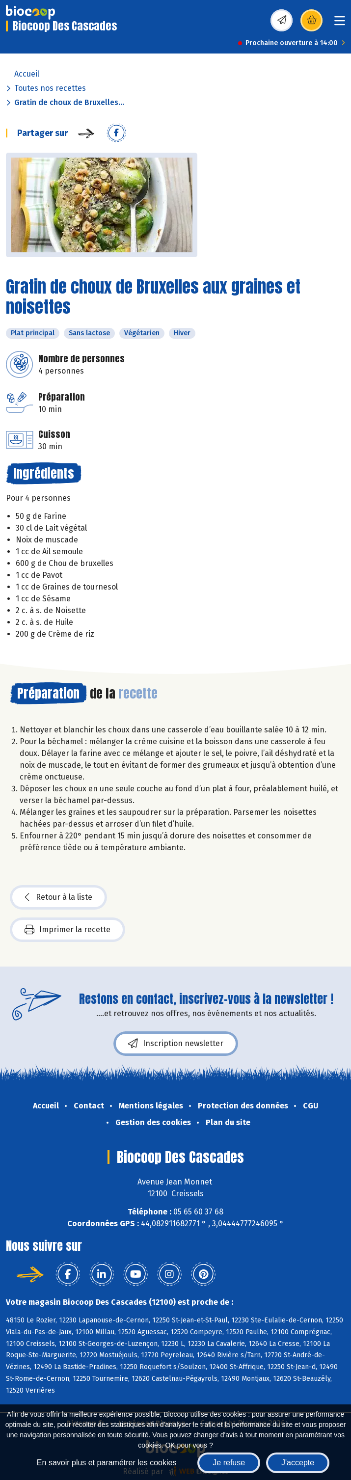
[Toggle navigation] (339, 24)
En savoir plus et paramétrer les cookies (107, 1462)
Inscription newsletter (175, 1044)
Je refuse (229, 1462)
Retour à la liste (58, 897)
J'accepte (297, 1462)
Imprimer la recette (67, 930)
